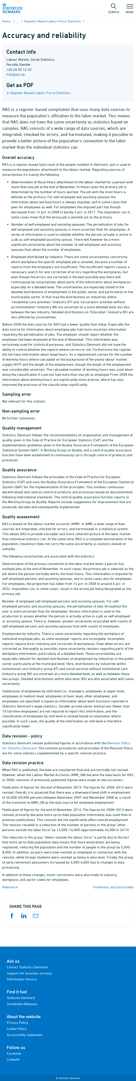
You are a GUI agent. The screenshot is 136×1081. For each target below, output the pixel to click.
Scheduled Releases (22, 1004)
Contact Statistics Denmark (27, 967)
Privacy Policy (17, 1022)
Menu (130, 10)
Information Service (22, 979)
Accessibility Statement (25, 1035)
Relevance (10, 887)
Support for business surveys (29, 973)
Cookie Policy (17, 1029)
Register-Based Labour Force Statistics (52, 21)
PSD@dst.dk (15, 75)
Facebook (14, 1053)
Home (6, 21)
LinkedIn (13, 1059)
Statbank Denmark (21, 998)
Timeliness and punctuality (113, 887)
